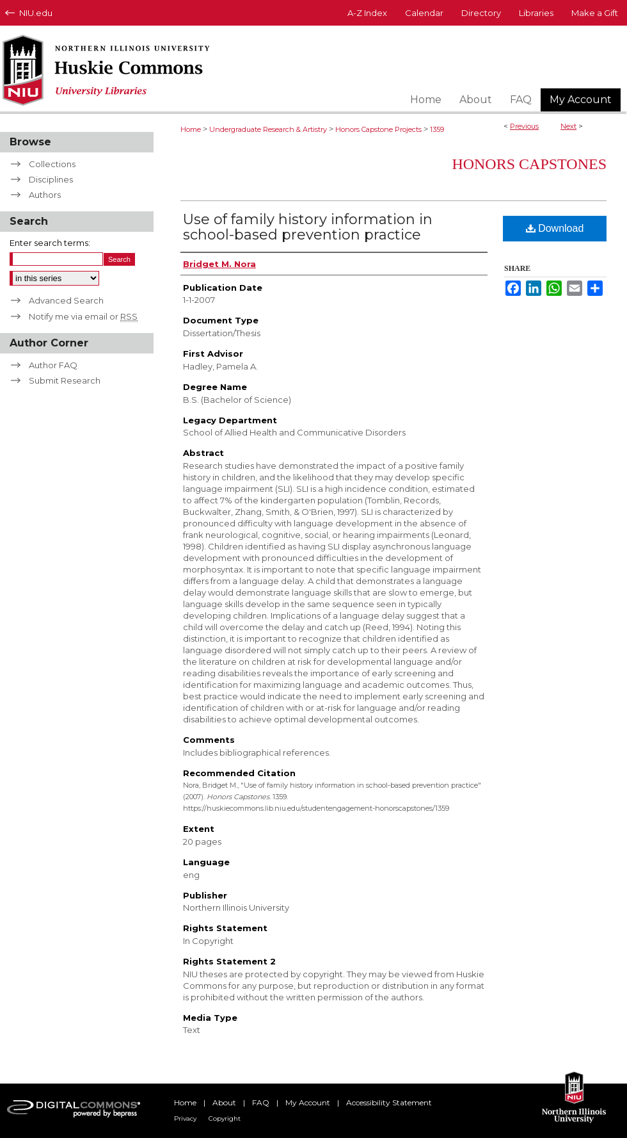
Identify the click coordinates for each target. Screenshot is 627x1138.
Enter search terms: (50, 243)
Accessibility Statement (389, 1102)
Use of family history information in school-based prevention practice (308, 227)
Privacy (185, 1118)
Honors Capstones (529, 164)
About (224, 1102)
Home (190, 129)
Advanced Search (66, 300)
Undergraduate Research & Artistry (268, 129)
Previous (524, 126)
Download (555, 228)
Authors (45, 195)
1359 (437, 129)
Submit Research (64, 380)
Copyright (225, 1118)
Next (568, 126)
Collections (52, 164)
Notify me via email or (83, 316)
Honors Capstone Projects (378, 129)
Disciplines (51, 179)
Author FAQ (53, 365)
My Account (307, 1102)
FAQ (260, 1102)
